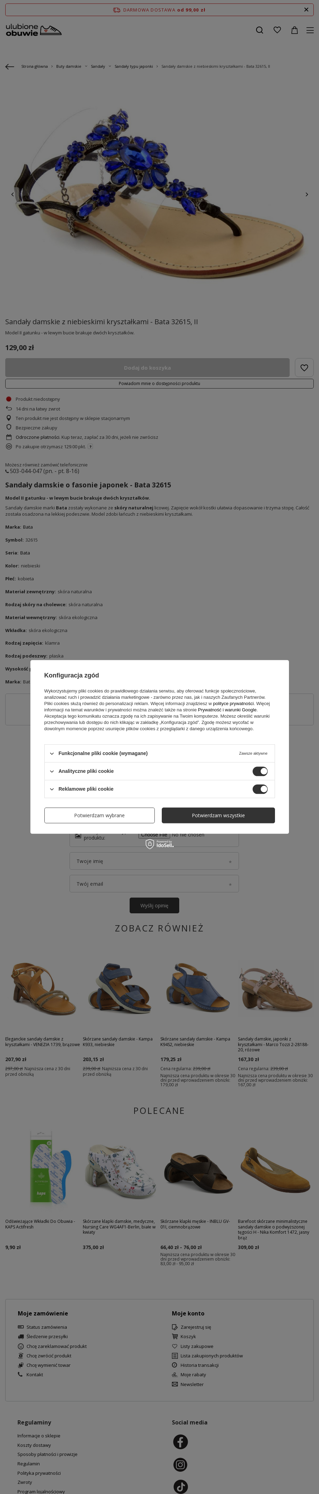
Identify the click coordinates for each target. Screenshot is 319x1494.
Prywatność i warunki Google (227, 709)
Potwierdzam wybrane (99, 815)
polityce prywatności (233, 703)
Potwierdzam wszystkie (218, 815)
